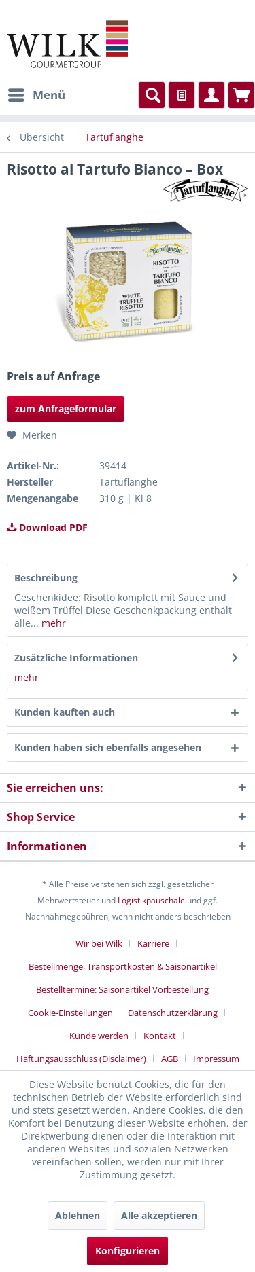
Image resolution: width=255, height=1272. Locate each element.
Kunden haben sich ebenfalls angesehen (107, 747)
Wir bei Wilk (98, 943)
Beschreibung (46, 577)
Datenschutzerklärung (173, 1012)
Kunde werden (99, 1036)
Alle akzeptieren (159, 1215)
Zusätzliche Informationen (76, 657)
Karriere (153, 943)
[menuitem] (36, 95)
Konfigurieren (127, 1250)
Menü (36, 93)
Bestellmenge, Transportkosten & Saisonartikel (123, 966)
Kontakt (159, 1036)
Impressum (216, 1059)
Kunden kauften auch (64, 712)
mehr (52, 623)
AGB (169, 1059)
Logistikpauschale (151, 900)
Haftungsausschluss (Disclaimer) (81, 1059)
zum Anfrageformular (65, 408)
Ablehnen (77, 1215)
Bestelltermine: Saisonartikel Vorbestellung (122, 989)
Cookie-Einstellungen (70, 1012)
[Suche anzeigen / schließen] (151, 95)
